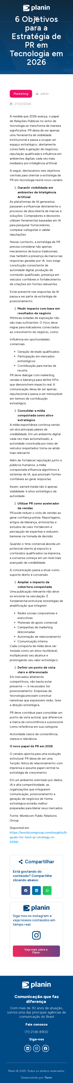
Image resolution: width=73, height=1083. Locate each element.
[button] (36, 18)
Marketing (21, 94)
